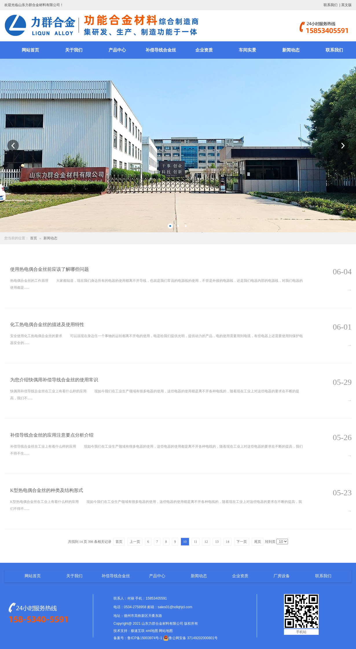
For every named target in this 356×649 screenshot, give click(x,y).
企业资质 (204, 50)
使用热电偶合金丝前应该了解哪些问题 (49, 269)
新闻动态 (291, 50)
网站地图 (166, 631)
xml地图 (152, 631)
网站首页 (30, 50)
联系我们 (330, 5)
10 (185, 542)
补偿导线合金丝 (161, 50)
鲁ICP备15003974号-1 (144, 638)
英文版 (346, 5)
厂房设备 (282, 575)
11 (195, 542)
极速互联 (138, 631)
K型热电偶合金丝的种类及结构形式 (46, 490)
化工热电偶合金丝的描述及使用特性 (47, 324)
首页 (33, 238)
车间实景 (247, 50)
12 (206, 542)
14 (227, 542)
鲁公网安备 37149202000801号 (190, 638)
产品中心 (117, 50)
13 (217, 542)
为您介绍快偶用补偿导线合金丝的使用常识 (54, 379)
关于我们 (73, 50)
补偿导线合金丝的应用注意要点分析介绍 (51, 435)
